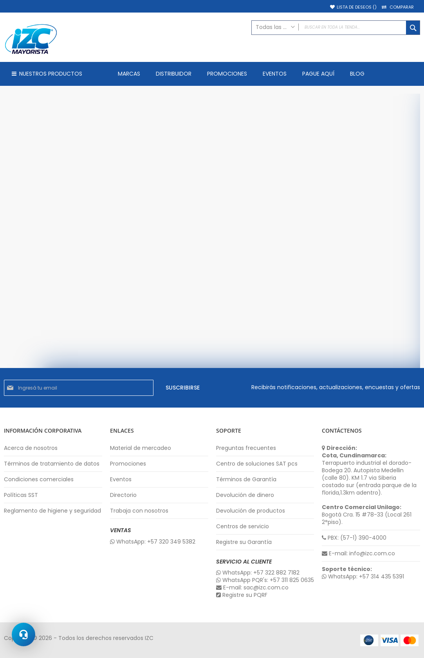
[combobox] (336, 27)
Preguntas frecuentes (246, 448)
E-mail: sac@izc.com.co (252, 587)
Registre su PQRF (241, 595)
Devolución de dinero (245, 495)
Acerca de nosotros (31, 448)
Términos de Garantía (246, 479)
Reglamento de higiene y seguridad (52, 511)
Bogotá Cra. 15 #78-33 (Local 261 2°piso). (366, 515)
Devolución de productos (250, 511)
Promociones (128, 464)
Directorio (123, 495)
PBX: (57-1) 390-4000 (354, 538)
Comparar (401, 7)
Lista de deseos (357, 7)
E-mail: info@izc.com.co (358, 553)
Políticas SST (21, 495)
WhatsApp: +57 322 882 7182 (258, 572)
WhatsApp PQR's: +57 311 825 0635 (265, 580)
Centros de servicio (242, 526)
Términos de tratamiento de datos (51, 464)
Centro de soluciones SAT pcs (257, 464)
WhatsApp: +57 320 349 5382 (152, 542)
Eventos (121, 479)
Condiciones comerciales (39, 479)
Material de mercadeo (140, 448)
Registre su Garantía (244, 542)
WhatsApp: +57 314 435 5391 (363, 576)
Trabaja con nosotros (139, 511)
